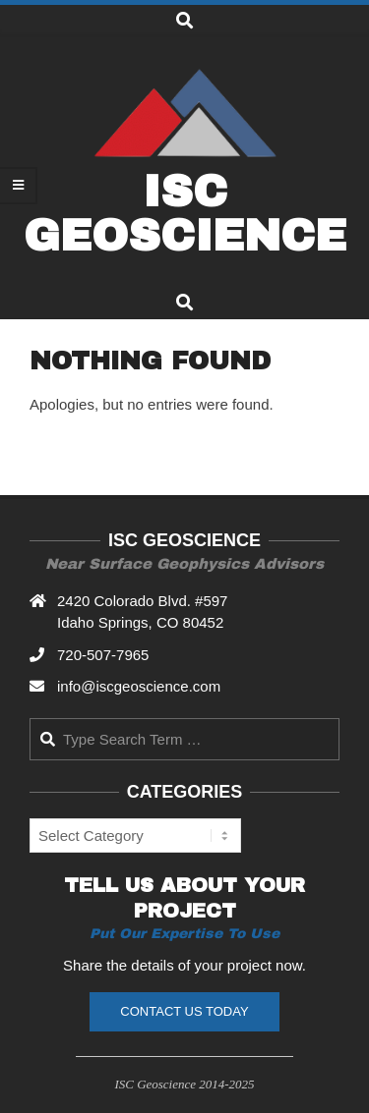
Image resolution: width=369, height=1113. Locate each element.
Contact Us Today (184, 1011)
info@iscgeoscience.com (138, 686)
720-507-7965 (103, 654)
